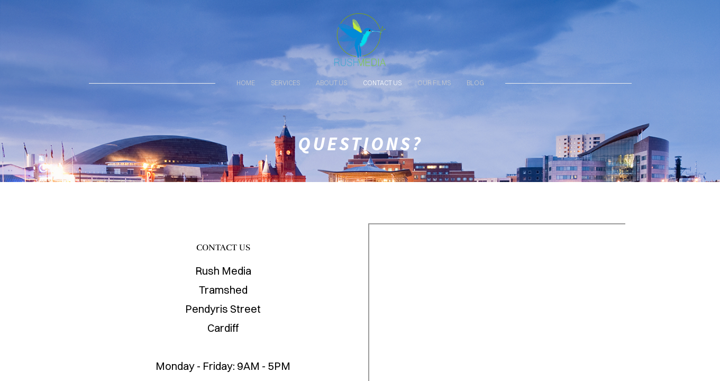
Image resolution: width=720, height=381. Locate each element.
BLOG (475, 83)
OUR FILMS (434, 83)
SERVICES (285, 83)
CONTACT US (382, 83)
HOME (245, 83)
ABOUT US (331, 83)
